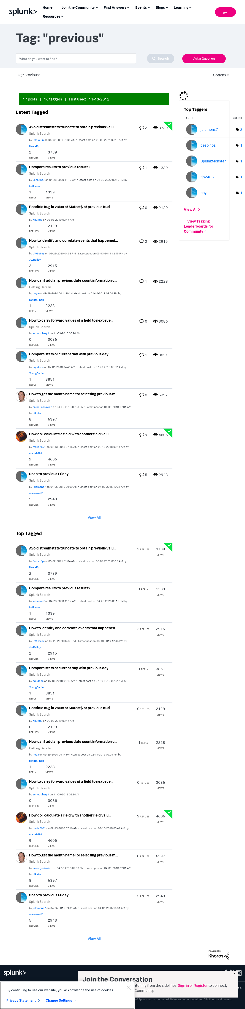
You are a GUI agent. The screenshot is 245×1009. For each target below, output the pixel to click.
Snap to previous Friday (49, 473)
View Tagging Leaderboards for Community (198, 226)
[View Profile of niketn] (37, 413)
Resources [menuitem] (51, 16)
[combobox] (95, 58)
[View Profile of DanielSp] (38, 140)
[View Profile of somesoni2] (36, 493)
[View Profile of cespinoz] (208, 145)
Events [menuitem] (141, 7)
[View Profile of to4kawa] (34, 186)
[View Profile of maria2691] (39, 447)
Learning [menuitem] (181, 7)
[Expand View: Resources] (62, 16)
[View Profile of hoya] (36, 293)
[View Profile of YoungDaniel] (36, 373)
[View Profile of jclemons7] (39, 486)
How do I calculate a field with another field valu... (70, 434)
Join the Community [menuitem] (78, 7)
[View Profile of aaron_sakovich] (42, 407)
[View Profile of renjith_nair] (36, 299)
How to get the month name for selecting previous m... (73, 394)
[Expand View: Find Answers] (128, 7)
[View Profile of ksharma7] (39, 179)
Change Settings (59, 1002)
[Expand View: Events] (148, 7)
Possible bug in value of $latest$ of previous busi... (71, 206)
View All (94, 517)
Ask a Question (204, 58)
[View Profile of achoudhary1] (41, 333)
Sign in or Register (193, 985)
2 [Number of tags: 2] (241, 129)
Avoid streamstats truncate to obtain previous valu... (72, 127)
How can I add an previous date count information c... (73, 280)
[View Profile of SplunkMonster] (213, 161)
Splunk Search (39, 133)
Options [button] (218, 75)
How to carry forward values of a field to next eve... (71, 320)
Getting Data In (40, 287)
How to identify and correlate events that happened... (73, 240)
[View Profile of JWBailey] (38, 253)
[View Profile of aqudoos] (38, 367)
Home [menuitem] (47, 7)
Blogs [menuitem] (160, 7)
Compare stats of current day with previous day (69, 354)
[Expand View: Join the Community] (96, 7)
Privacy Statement (21, 1002)
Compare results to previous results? (59, 166)
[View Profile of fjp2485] (37, 219)
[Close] (128, 989)
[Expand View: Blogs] (166, 7)
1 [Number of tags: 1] (241, 145)
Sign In (225, 12)
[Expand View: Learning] (190, 7)
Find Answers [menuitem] (115, 7)
